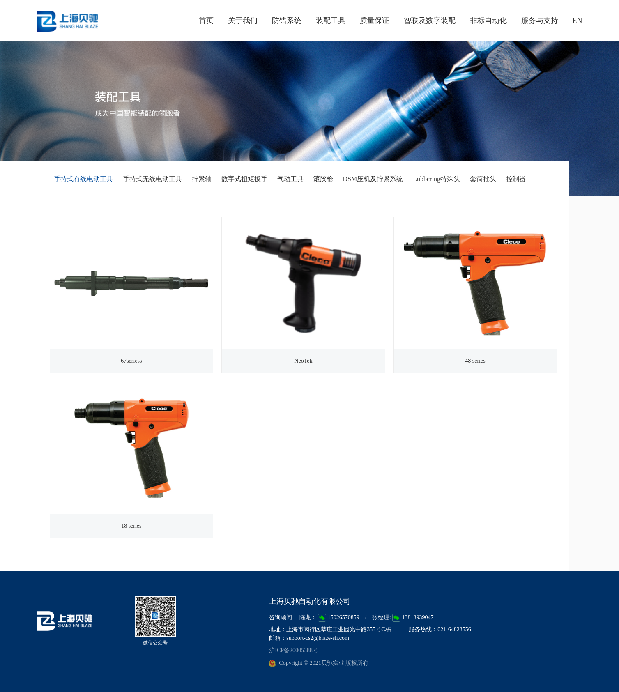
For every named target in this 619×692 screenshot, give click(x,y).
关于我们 (243, 20)
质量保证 (374, 20)
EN (577, 20)
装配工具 (330, 20)
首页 (206, 20)
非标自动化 (488, 20)
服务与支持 (539, 20)
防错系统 (286, 20)
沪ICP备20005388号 (293, 651)
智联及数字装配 (430, 20)
